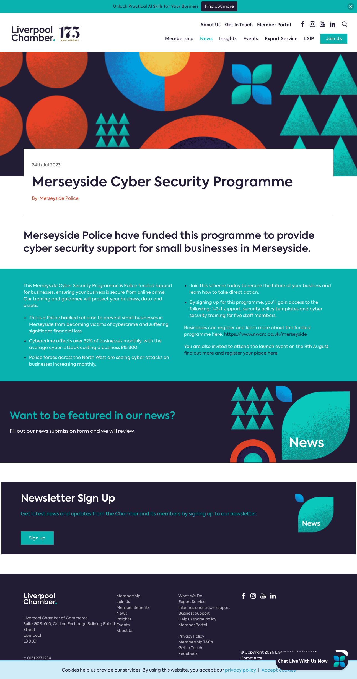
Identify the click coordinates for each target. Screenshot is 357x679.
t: (37, 658)
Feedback (188, 653)
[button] (350, 6)
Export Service (281, 38)
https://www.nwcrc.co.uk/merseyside (265, 334)
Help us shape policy (197, 619)
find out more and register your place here (231, 353)
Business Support (194, 613)
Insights (228, 38)
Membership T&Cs (195, 641)
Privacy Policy (191, 636)
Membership (179, 38)
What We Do (190, 595)
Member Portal (274, 25)
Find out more (219, 6)
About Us (210, 25)
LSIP (309, 38)
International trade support (204, 607)
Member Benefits (133, 607)
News (206, 38)
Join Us (334, 38)
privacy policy (240, 670)
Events (250, 38)
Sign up (37, 538)
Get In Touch (239, 25)
